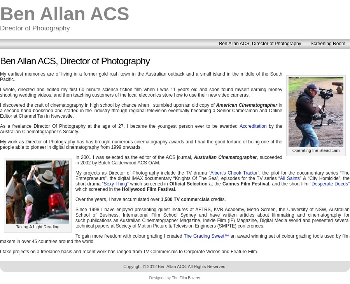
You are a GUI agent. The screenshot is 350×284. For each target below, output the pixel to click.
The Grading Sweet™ (206, 236)
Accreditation (253, 126)
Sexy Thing (115, 184)
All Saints (290, 178)
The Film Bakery (186, 278)
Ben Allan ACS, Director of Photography (75, 61)
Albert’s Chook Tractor (234, 173)
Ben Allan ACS (64, 14)
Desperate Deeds (330, 184)
